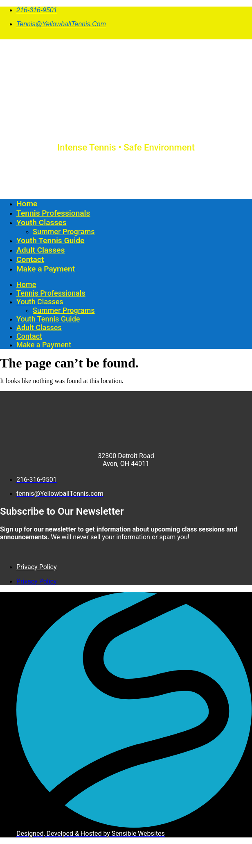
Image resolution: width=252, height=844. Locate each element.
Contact (30, 259)
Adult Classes (40, 250)
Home (26, 203)
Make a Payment (45, 269)
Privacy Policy (36, 567)
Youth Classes (41, 222)
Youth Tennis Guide (50, 240)
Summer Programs (63, 231)
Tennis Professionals (53, 213)
